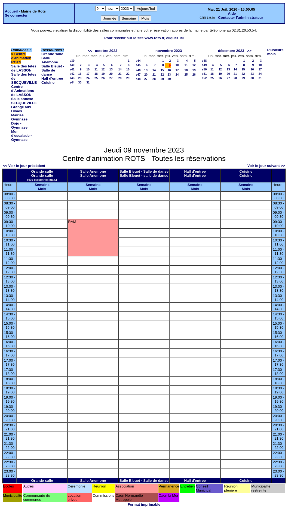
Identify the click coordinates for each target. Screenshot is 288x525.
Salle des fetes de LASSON (23, 68)
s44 (72, 82)
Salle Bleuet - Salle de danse (52, 70)
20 (111, 73)
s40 (72, 65)
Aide (232, 13)
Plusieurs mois (275, 52)
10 (88, 69)
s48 (138, 78)
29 (128, 78)
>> (249, 51)
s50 (204, 69)
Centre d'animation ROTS (21, 58)
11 (96, 69)
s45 (138, 65)
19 (103, 73)
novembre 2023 (168, 51)
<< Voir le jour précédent (24, 166)
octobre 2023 (106, 51)
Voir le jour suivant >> (266, 166)
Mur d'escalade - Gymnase (21, 135)
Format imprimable (144, 504)
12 (103, 69)
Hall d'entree (52, 78)
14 (120, 69)
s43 (72, 78)
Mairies (17, 115)
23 (79, 78)
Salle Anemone (49, 60)
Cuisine (47, 82)
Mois (42, 189)
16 (79, 73)
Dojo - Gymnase (19, 125)
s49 (204, 65)
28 (120, 78)
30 (79, 82)
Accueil (11, 11)
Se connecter (16, 15)
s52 (204, 78)
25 (96, 78)
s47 (138, 74)
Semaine (42, 185)
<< (90, 51)
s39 (72, 60)
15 (128, 69)
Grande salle (52, 54)
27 (111, 78)
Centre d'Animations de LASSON (22, 91)
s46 (138, 70)
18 (96, 73)
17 (88, 73)
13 (111, 69)
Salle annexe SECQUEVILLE (24, 101)
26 (103, 78)
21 (120, 73)
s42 (72, 73)
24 (88, 78)
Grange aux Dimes (21, 109)
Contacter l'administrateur (240, 17)
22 (128, 73)
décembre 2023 (231, 51)
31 (88, 82)
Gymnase (19, 119)
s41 (72, 69)
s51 (204, 73)
